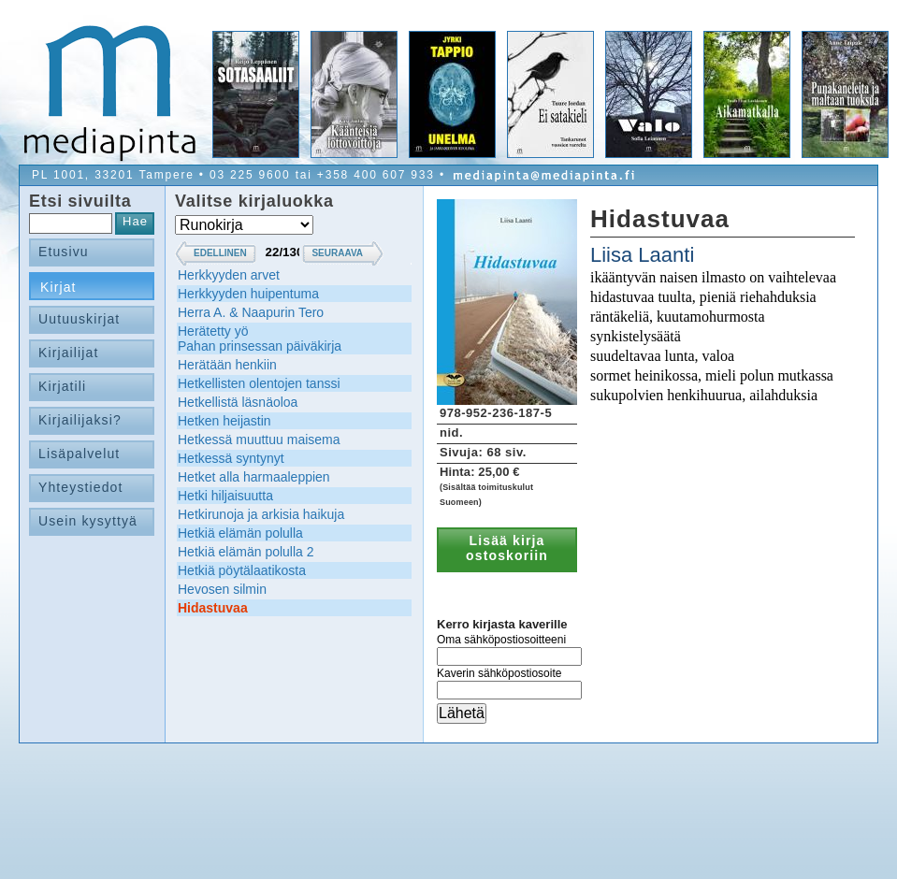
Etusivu (63, 251)
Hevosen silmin (222, 589)
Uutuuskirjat (79, 318)
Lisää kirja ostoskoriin (507, 548)
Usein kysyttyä (87, 520)
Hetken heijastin (224, 420)
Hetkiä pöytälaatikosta (242, 570)
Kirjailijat (68, 352)
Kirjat (58, 287)
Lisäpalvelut (79, 453)
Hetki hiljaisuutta (225, 495)
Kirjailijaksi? (80, 419)
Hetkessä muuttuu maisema (259, 439)
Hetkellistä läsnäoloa (237, 402)
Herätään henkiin (227, 364)
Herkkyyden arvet (229, 274)
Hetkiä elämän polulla (240, 533)
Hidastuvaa (213, 607)
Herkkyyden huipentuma (248, 293)
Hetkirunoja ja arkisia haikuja (261, 514)
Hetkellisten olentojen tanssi (259, 383)
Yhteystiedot (80, 487)
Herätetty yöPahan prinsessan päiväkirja (259, 338)
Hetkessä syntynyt (231, 458)
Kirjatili (62, 386)
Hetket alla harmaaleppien (254, 476)
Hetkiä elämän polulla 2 (246, 551)
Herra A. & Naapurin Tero (251, 312)
